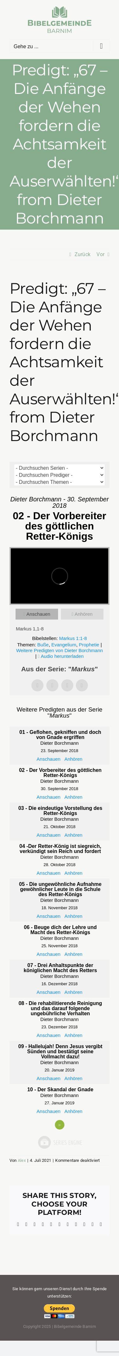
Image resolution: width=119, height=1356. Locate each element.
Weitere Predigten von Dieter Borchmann (59, 650)
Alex (22, 1160)
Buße (43, 644)
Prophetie (89, 644)
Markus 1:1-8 (73, 638)
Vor (100, 254)
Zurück (82, 254)
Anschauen (38, 614)
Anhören (84, 614)
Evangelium (63, 644)
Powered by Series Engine (59, 1142)
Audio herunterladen (62, 656)
